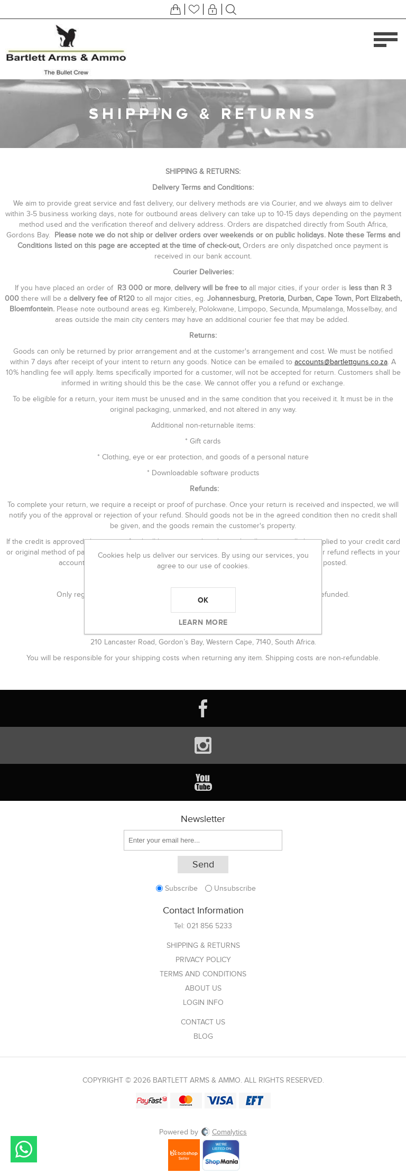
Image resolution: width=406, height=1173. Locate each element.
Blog (203, 1036)
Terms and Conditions (203, 973)
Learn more (203, 622)
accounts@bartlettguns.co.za (340, 361)
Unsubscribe (235, 888)
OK (203, 600)
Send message (24, 1149)
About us (203, 988)
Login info (203, 1002)
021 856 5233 (209, 925)
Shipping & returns (203, 945)
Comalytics (223, 1132)
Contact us (203, 1022)
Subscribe (181, 888)
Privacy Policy (203, 959)
